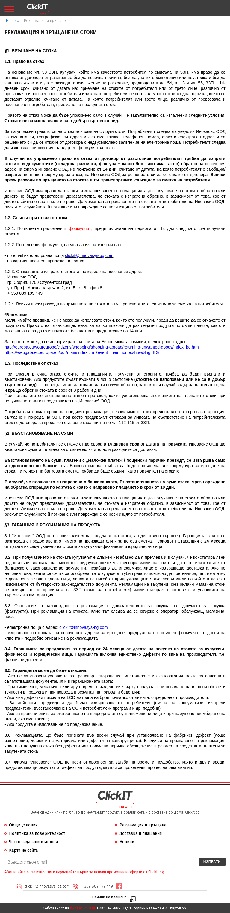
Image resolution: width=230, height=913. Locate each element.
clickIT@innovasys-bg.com (47, 886)
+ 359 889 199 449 (97, 886)
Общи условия (23, 825)
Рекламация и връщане (143, 825)
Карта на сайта (23, 850)
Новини (126, 841)
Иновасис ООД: (83, 908)
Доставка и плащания (140, 833)
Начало (12, 20)
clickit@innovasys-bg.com (89, 255)
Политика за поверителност (37, 833)
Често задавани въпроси (33, 841)
